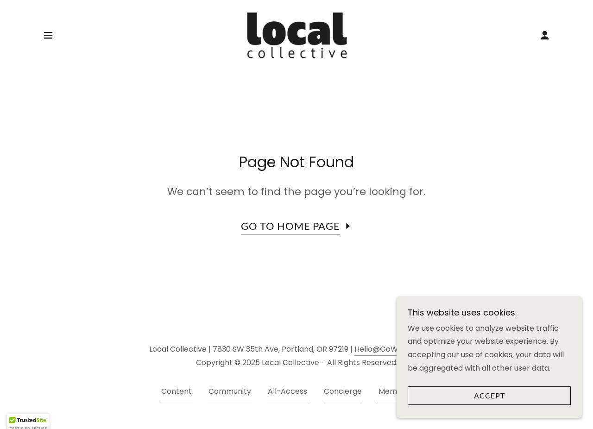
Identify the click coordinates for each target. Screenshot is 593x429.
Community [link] (229, 391)
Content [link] (176, 391)
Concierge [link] (343, 391)
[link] (296, 34)
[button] (48, 35)
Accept (489, 395)
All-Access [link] (287, 391)
